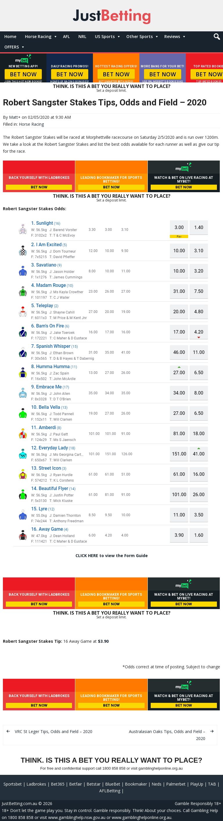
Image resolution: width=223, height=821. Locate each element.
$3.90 (103, 641)
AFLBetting (109, 790)
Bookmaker (136, 784)
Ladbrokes (36, 784)
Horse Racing (38, 36)
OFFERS (11, 47)
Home (10, 36)
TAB (212, 784)
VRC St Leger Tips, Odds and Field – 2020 (53, 731)
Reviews (172, 36)
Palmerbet (176, 784)
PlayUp (196, 784)
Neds (156, 784)
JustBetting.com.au (19, 803)
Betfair (75, 784)
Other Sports (139, 36)
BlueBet (112, 784)
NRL (82, 36)
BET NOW (23, 74)
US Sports (105, 36)
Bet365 (57, 784)
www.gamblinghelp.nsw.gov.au (76, 817)
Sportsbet (12, 784)
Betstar (93, 784)
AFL (66, 36)
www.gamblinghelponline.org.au (141, 817)
